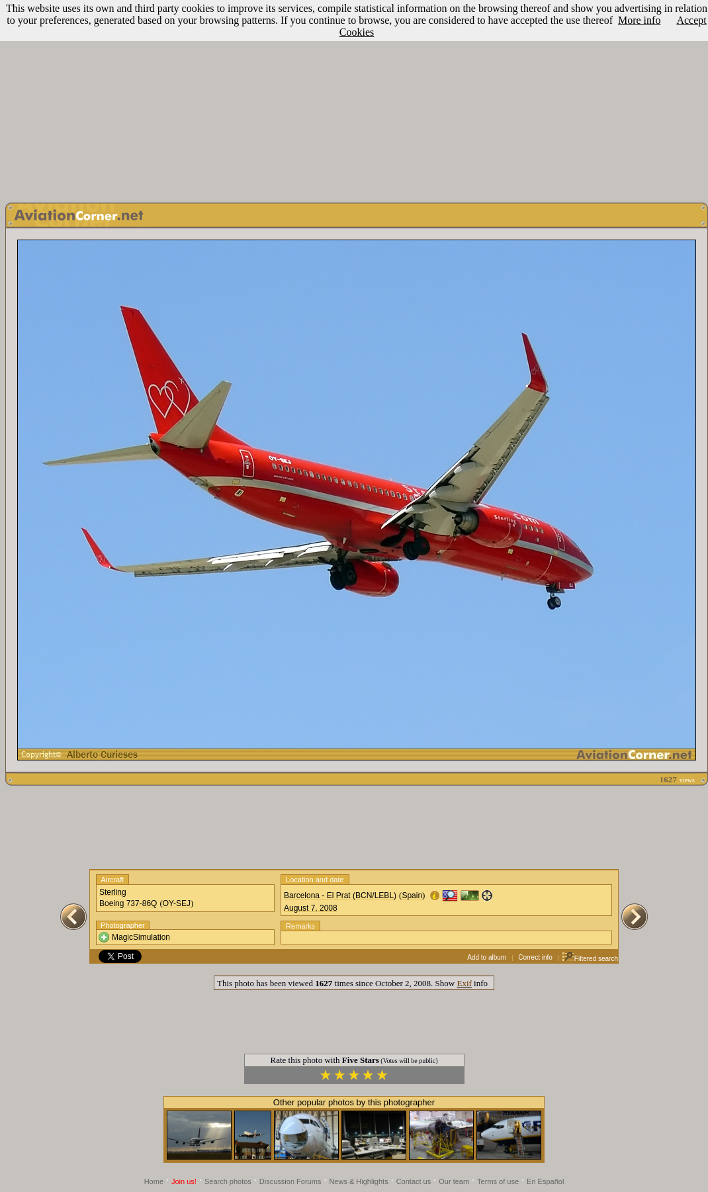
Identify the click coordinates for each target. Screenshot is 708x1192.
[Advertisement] (354, 98)
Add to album (486, 957)
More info (639, 20)
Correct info (535, 957)
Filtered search (590, 958)
